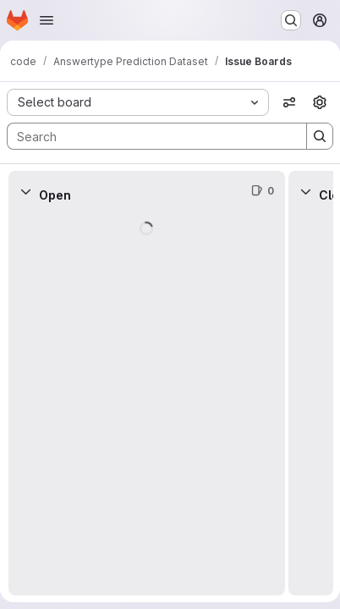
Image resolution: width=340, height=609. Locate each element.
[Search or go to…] (291, 20)
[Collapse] (25, 191)
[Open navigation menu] (46, 20)
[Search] (148, 136)
